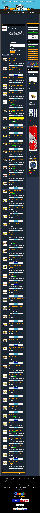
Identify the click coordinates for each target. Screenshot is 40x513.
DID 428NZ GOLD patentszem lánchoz (14, 357)
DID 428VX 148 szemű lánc (16, 454)
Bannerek (31, 485)
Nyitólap (3, 1)
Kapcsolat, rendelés (10, 1)
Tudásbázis (27, 1)
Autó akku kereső (33, 59)
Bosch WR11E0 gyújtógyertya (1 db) (33, 107)
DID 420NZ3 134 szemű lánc (16, 208)
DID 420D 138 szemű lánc (16, 159)
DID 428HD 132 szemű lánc (16, 283)
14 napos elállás (20, 489)
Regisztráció (33, 35)
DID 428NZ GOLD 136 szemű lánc (16, 348)
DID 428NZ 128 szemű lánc (16, 316)
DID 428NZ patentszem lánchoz (15, 366)
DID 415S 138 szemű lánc (16, 93)
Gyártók (3, 2)
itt (19, 54)
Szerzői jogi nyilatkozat (24, 487)
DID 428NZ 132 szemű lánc (16, 323)
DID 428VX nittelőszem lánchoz (15, 462)
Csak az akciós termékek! (15, 50)
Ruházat (26, 12)
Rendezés (12, 51)
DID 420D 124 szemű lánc (16, 135)
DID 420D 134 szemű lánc (16, 151)
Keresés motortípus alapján (7, 478)
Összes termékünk (33, 49)
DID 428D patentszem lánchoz (15, 266)
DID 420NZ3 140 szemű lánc (16, 216)
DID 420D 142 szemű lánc (16, 175)
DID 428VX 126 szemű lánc (16, 398)
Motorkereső (33, 51)
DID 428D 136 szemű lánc (16, 258)
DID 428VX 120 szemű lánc (16, 383)
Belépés (33, 32)
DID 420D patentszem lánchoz (15, 191)
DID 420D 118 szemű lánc (16, 127)
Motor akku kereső (33, 57)
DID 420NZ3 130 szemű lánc (16, 200)
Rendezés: (7, 45)
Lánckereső (33, 53)
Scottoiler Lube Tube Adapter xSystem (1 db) (33, 75)
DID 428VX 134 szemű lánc (16, 422)
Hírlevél (15, 1)
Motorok (33, 12)
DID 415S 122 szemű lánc (16, 85)
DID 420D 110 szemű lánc (16, 119)
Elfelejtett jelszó (33, 37)
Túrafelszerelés (13, 12)
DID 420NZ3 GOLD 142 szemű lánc (15, 224)
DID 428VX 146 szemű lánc (16, 446)
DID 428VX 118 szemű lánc (16, 375)
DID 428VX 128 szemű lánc (16, 406)
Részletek (20, 65)
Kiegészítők (19, 12)
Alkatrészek (7, 12)
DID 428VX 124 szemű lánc (16, 390)
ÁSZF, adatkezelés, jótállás (9, 487)
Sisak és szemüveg (34, 478)
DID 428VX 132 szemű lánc (16, 414)
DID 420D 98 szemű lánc (15, 183)
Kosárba (16, 65)
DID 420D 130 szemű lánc (16, 143)
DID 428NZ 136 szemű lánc (16, 331)
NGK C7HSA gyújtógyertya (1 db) (33, 91)
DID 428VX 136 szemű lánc (16, 430)
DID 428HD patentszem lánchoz (15, 307)
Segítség (17, 487)
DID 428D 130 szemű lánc (16, 250)
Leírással (12, 48)
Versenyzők (32, 1)
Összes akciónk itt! (33, 72)
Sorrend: (7, 46)
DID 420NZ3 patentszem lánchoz (15, 233)
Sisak (23, 12)
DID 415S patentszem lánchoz (15, 101)
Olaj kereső (33, 55)
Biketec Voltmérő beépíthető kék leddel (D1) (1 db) (33, 159)
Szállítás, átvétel (21, 1)
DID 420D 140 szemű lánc (16, 167)
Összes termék (4, 24)
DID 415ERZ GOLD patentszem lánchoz (14, 68)
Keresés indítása (31, 46)
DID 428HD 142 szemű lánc (16, 298)
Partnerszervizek (32, 487)
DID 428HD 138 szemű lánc (16, 291)
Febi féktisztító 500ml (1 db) (33, 125)
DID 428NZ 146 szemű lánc (16, 339)
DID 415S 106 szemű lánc (16, 77)
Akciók (30, 12)
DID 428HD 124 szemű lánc (16, 275)
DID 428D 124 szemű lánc (16, 242)
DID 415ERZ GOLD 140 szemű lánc (15, 59)
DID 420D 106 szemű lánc (16, 110)
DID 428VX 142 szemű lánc (16, 438)
